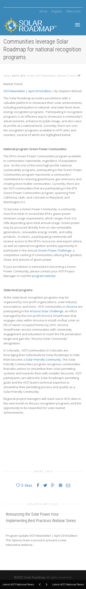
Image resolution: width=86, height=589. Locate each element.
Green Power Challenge (54, 250)
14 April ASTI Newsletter (41, 75)
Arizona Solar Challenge (46, 311)
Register (57, 11)
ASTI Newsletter (14, 91)
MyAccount (74, 11)
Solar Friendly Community (43, 359)
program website (43, 276)
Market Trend (65, 75)
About (43, 11)
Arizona (71, 306)
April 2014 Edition (40, 91)
